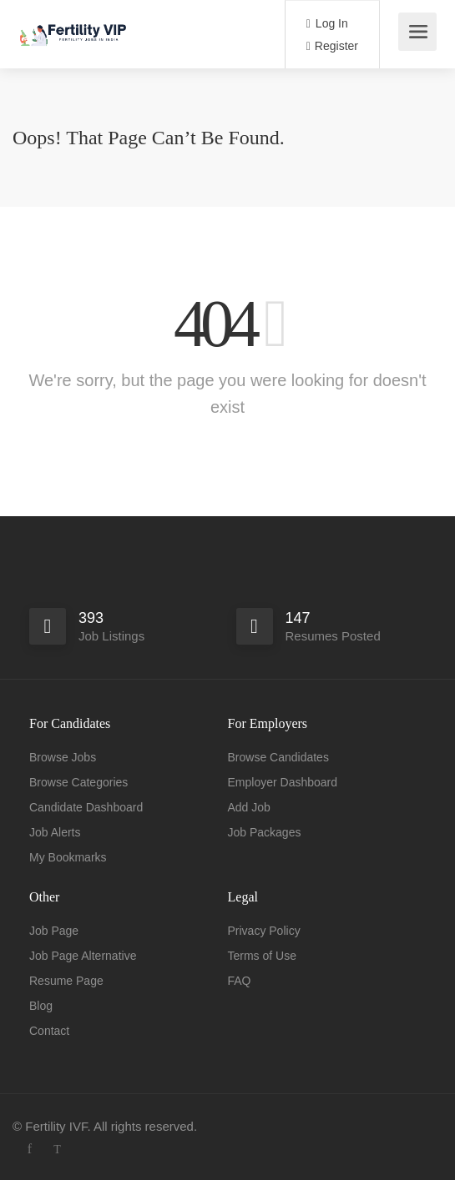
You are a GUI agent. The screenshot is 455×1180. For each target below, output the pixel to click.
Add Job (249, 807)
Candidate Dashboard (86, 807)
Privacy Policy (264, 930)
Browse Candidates (278, 757)
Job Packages (264, 832)
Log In (327, 23)
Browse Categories (78, 782)
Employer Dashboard (283, 782)
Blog (41, 1005)
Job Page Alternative (82, 955)
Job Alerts (54, 832)
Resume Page (66, 980)
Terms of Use (262, 955)
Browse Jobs (62, 757)
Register (332, 46)
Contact (49, 1030)
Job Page (53, 930)
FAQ (239, 980)
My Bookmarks (68, 857)
